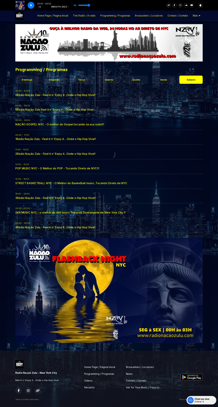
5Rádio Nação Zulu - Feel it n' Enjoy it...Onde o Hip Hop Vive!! (55, 95)
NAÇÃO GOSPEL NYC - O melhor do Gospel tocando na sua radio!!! (59, 124)
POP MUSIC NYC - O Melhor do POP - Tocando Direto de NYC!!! (57, 168)
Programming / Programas (115, 15)
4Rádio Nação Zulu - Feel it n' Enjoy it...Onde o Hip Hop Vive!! (55, 227)
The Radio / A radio (84, 15)
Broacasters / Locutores (149, 15)
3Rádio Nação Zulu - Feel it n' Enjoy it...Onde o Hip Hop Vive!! (55, 198)
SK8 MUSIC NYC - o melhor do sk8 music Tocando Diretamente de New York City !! (70, 212)
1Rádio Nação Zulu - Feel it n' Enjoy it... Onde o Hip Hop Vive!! (55, 139)
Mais (196, 15)
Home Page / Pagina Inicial (52, 15)
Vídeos (88, 380)
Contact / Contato (178, 15)
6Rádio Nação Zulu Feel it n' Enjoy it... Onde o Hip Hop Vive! (54, 109)
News (129, 373)
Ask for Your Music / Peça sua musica (145, 387)
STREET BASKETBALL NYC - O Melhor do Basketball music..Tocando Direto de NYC (71, 183)
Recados (89, 387)
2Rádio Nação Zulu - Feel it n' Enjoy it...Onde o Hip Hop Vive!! (55, 153)
